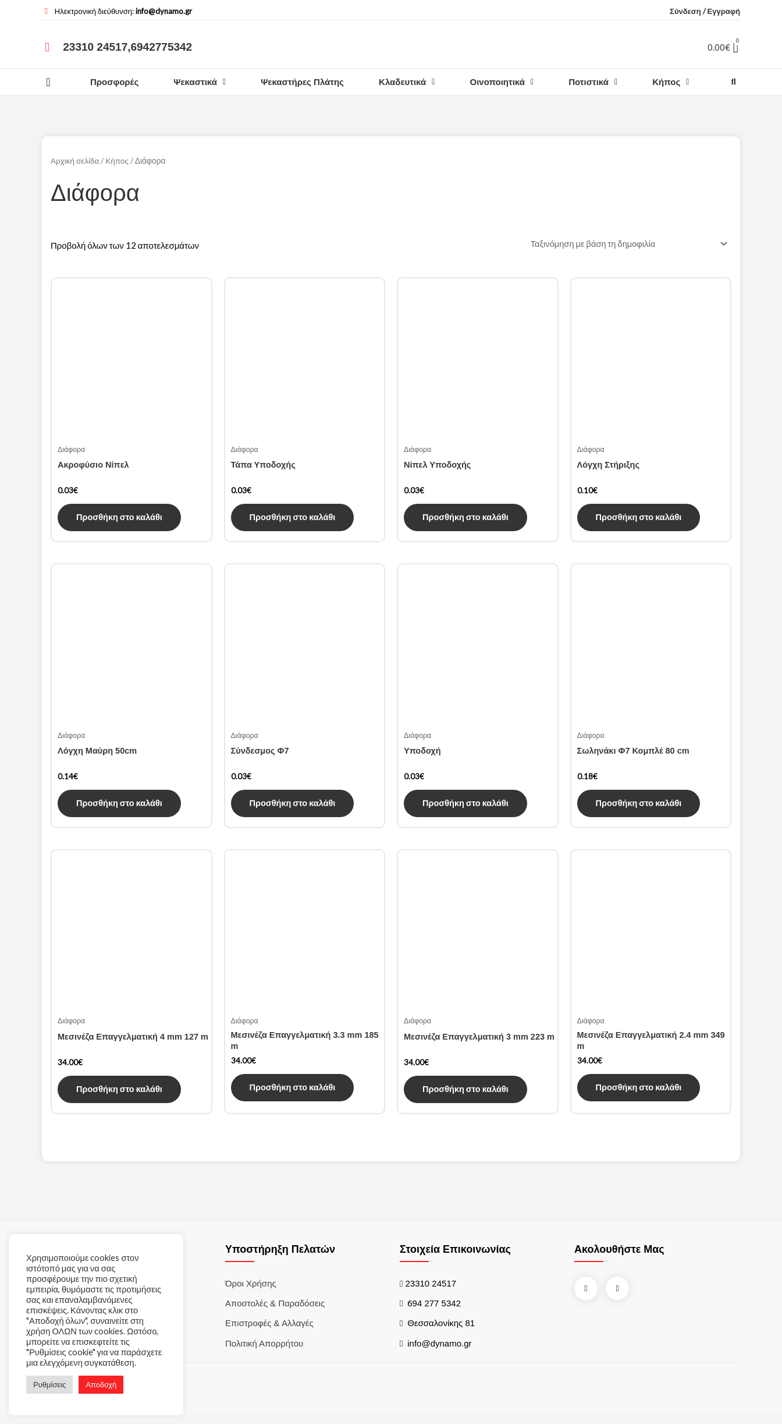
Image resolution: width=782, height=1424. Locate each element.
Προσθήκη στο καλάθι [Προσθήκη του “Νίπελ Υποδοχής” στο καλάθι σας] (466, 519)
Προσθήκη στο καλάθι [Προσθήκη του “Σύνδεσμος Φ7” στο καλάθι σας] (294, 808)
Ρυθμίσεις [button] (49, 1384)
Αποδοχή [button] (101, 1384)
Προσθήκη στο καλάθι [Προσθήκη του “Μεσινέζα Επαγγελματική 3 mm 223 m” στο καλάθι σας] (466, 1095)
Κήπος (670, 82)
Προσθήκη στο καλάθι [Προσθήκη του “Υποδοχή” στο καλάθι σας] (466, 808)
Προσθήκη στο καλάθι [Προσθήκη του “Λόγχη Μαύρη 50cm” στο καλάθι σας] (120, 808)
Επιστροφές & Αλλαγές (269, 1331)
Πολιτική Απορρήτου (264, 1351)
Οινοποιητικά (502, 82)
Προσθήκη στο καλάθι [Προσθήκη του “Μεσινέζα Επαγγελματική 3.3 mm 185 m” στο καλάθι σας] (294, 1095)
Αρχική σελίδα (75, 160)
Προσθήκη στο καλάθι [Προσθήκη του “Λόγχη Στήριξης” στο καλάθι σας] (640, 519)
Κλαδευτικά (407, 82)
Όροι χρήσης (250, 1290)
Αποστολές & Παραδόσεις (275, 1311)
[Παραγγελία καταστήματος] (625, 244)
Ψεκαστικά (199, 82)
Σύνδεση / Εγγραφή (705, 11)
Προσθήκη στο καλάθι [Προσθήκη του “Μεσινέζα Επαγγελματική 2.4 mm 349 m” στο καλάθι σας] (640, 1095)
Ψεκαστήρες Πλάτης (302, 82)
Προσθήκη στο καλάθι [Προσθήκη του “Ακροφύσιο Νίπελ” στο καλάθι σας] (120, 519)
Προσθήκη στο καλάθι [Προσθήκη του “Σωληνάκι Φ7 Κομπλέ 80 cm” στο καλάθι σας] (640, 808)
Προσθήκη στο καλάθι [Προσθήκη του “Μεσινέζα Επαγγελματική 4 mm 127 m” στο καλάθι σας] (120, 1095)
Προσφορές (114, 82)
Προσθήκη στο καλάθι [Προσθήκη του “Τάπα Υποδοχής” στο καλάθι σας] (294, 519)
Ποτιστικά (592, 82)
